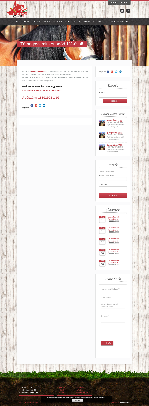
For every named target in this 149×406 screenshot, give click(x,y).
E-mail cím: (103, 185)
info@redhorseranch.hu (29, 392)
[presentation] (118, 333)
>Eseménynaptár (82, 392)
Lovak (47, 22)
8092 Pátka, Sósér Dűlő (29, 390)
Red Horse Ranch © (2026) (28, 402)
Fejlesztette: (120, 402)
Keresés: (102, 92)
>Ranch (62, 390)
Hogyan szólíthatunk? (106, 175)
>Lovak (61, 392)
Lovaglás (36, 22)
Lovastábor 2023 (114, 120)
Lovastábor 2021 (114, 145)
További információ (99, 397)
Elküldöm (107, 343)
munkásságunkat (38, 71)
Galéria (86, 22)
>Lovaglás (80, 387)
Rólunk (25, 22)
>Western (79, 390)
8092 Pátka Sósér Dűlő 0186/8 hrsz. (42, 90)
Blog (67, 22)
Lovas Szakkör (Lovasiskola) (113, 218)
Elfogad (77, 400)
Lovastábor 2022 (114, 133)
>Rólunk (62, 387)
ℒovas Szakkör (119, 22)
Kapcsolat (98, 22)
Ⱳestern (57, 22)
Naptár (76, 22)
